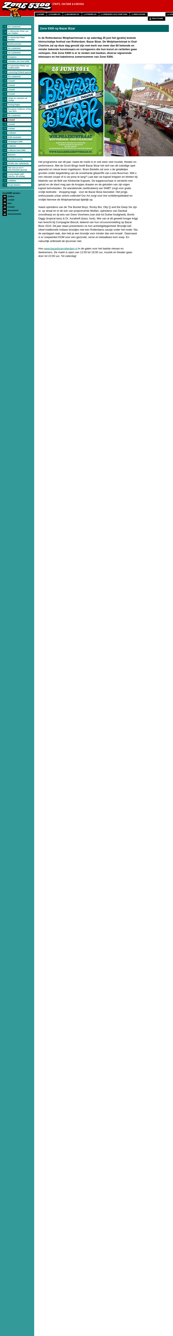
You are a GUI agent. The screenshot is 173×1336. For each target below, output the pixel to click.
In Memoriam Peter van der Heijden (18, 32)
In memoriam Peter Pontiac (16, 38)
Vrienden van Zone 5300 (18, 61)
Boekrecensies (14, 44)
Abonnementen (14, 214)
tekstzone (157, 18)
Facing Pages (14, 105)
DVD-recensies (14, 137)
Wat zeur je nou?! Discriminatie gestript (17, 169)
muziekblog (73, 14)
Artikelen (12, 133)
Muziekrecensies (15, 159)
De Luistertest (14, 27)
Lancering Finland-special (19, 72)
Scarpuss (12, 57)
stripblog (91, 14)
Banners (12, 155)
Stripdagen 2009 (15, 142)
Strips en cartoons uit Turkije (17, 99)
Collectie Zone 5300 (16, 150)
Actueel (11, 81)
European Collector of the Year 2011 (19, 110)
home (41, 14)
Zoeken (11, 196)
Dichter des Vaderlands (18, 163)
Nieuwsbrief (13, 210)
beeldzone (139, 14)
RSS (10, 203)
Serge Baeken (14, 185)
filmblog (55, 14)
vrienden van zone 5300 (115, 14)
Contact (11, 207)
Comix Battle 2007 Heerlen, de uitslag (16, 175)
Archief (11, 200)
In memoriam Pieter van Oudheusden (18, 67)
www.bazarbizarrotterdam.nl (60, 248)
